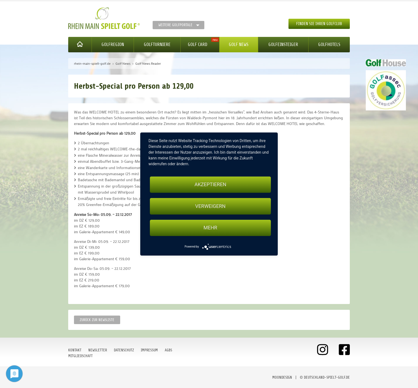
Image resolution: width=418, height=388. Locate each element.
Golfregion (112, 44)
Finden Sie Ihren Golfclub (319, 23)
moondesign (282, 377)
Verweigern (210, 206)
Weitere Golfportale (175, 25)
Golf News (238, 44)
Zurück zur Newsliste (97, 320)
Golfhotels (329, 44)
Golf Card (197, 44)
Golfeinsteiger (283, 44)
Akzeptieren (210, 184)
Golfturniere (157, 44)
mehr (210, 228)
